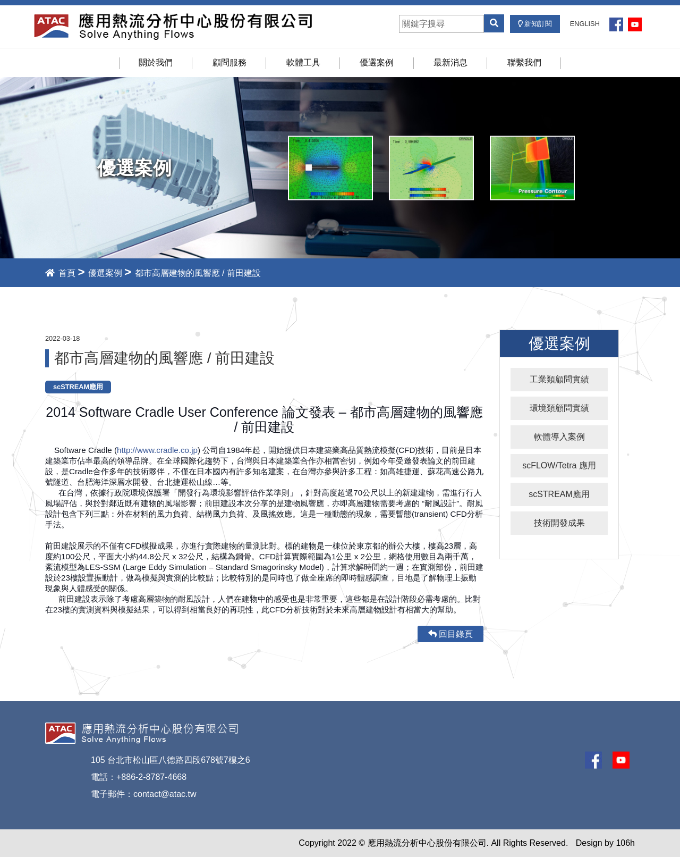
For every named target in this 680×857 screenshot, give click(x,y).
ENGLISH (585, 24)
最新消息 (451, 62)
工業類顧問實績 (559, 379)
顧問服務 (229, 62)
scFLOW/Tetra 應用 (559, 465)
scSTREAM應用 (559, 494)
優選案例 (377, 62)
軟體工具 (303, 62)
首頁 (60, 273)
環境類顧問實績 (559, 408)
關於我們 (156, 62)
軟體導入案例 (559, 436)
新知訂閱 (535, 24)
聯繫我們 (524, 62)
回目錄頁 (450, 633)
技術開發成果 (559, 522)
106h (625, 842)
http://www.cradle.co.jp (157, 450)
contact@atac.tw (165, 794)
